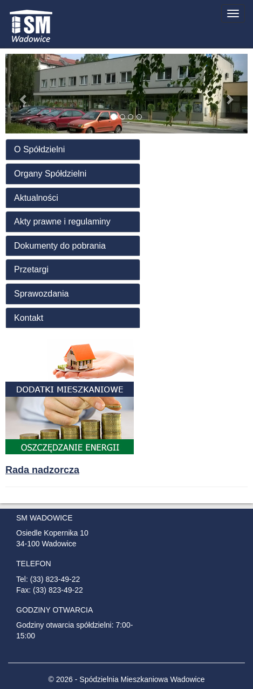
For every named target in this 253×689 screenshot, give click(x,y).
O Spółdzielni (39, 149)
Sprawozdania (41, 293)
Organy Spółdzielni (50, 173)
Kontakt (28, 317)
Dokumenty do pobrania (60, 245)
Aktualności (36, 197)
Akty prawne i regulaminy (62, 221)
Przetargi (31, 269)
